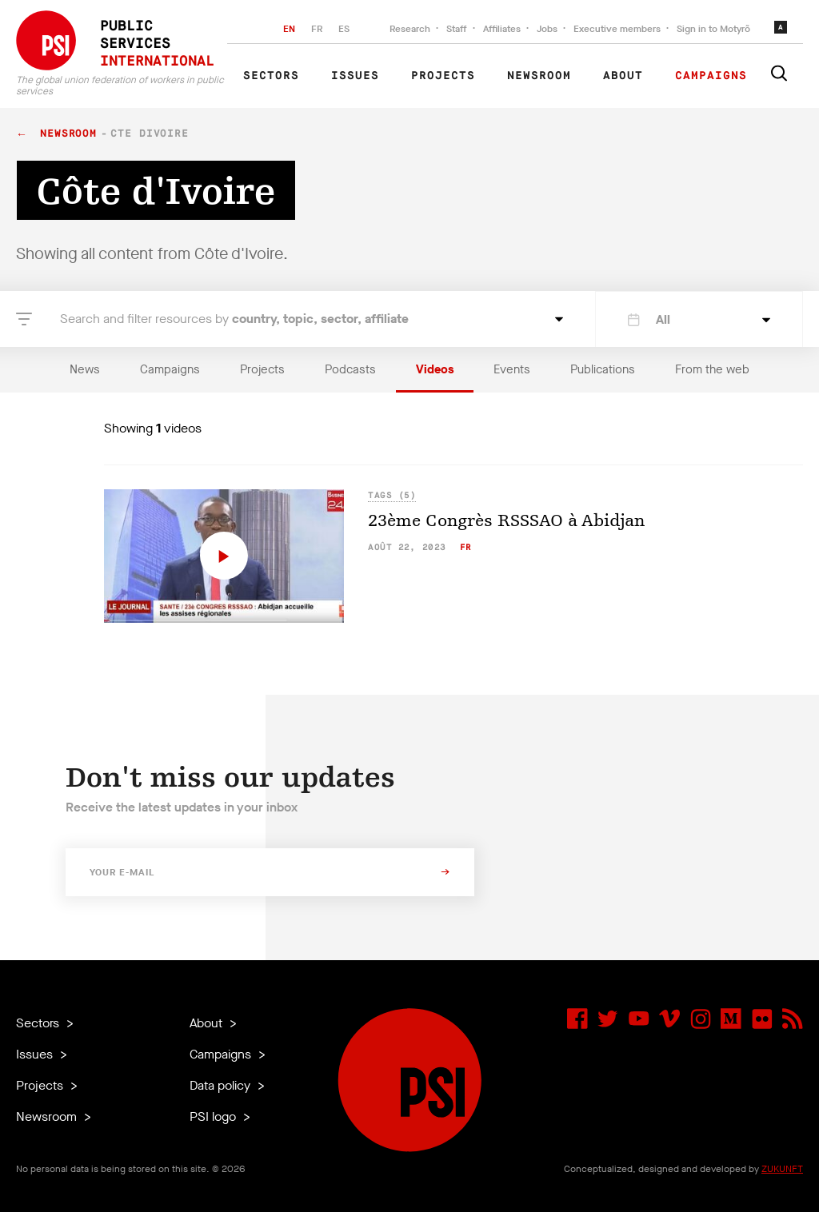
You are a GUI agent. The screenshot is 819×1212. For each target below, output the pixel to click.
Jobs (547, 28)
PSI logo (214, 1116)
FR (316, 28)
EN (289, 28)
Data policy (222, 1085)
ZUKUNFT (782, 1168)
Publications (602, 369)
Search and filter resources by (234, 318)
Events (511, 369)
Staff (456, 28)
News (85, 369)
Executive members (617, 28)
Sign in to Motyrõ (713, 28)
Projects (443, 76)
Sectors (271, 76)
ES (344, 28)
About (623, 76)
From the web (712, 369)
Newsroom (539, 76)
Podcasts (350, 369)
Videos (434, 369)
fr (466, 547)
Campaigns (711, 76)
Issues (355, 76)
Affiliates (502, 28)
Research (410, 28)
